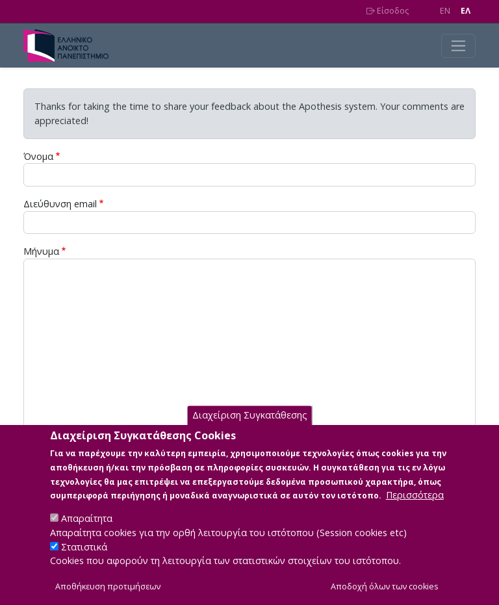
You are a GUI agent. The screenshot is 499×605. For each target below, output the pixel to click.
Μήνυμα (41, 251)
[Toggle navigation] (458, 46)
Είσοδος (387, 10)
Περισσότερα (415, 512)
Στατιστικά (84, 563)
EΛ (465, 10)
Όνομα (38, 156)
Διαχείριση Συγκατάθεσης (249, 432)
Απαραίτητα (86, 535)
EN (445, 10)
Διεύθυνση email (60, 204)
